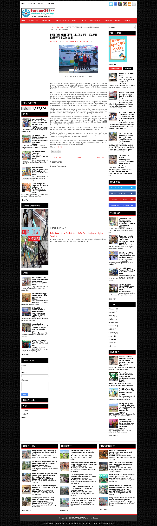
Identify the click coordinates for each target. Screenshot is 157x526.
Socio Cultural (96, 20)
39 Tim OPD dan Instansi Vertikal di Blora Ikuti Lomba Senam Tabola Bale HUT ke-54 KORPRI (38, 311)
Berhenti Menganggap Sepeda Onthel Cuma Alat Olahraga (39, 295)
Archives (128, 68)
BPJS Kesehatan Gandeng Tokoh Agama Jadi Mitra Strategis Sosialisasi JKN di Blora (40, 170)
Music (74, 20)
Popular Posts (115, 68)
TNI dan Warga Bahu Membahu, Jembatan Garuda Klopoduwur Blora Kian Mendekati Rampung (83, 476)
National (111, 322)
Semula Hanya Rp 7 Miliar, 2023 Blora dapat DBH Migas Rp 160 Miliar (127, 287)
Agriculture (47, 20)
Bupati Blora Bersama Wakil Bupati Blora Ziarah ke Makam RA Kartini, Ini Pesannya (45, 487)
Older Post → (101, 157)
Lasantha (75, 523)
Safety (111, 336)
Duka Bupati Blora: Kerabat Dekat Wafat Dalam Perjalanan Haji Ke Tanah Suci (76, 235)
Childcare (112, 309)
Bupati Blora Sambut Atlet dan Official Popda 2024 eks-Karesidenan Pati (40, 342)
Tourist (111, 343)
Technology (34, 20)
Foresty (111, 312)
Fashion (117, 20)
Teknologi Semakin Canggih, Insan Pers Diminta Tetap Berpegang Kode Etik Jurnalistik (126, 239)
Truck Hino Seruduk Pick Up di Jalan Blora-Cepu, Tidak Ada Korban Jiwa (83, 499)
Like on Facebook (122, 193)
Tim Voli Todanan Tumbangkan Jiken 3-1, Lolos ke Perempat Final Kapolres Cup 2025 (40, 327)
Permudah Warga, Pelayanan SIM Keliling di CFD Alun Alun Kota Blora (127, 270)
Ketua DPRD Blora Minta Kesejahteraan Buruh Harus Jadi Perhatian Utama (120, 452)
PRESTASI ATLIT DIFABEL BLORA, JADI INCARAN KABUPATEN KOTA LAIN (73, 36)
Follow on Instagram (122, 205)
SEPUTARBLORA (77, 518)
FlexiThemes (54, 523)
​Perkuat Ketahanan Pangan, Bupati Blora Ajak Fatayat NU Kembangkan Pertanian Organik (127, 376)
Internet (111, 316)
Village (111, 346)
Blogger (95, 518)
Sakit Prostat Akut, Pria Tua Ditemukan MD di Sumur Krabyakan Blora (83, 452)
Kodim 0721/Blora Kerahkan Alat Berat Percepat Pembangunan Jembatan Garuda (82, 488)
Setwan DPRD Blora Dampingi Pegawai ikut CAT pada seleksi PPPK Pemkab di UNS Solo (127, 254)
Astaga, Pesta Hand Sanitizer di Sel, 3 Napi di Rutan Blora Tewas (126, 95)
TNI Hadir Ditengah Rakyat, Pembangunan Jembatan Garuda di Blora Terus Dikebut (127, 159)
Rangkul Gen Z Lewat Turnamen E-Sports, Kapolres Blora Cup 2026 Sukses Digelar (127, 115)
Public (111, 329)
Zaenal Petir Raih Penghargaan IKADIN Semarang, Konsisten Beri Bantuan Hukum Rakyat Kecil (126, 423)
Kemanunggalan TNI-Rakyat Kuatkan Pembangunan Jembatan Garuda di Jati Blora (44, 452)
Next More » (26, 200)
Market (111, 319)
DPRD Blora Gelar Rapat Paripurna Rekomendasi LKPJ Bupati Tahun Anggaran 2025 (120, 464)
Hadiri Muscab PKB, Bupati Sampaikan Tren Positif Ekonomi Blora (122, 475)
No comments (85, 41)
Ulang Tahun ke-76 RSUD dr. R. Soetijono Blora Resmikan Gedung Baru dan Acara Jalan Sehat (40, 138)
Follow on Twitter (122, 188)
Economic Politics (63, 20)
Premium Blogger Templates (88, 523)
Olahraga (60, 27)
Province (112, 326)
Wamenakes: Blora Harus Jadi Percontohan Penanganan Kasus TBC (40, 154)
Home (23, 3)
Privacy (40, 3)
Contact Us (51, 3)
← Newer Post (56, 157)
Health (84, 20)
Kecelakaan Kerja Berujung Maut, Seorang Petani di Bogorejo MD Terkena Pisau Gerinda (127, 221)
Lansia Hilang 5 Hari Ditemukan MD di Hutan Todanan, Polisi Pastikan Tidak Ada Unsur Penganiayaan (40, 187)
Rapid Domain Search (106, 523)
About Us (31, 3)
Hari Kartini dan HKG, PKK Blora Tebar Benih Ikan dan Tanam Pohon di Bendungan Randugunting (127, 407)
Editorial (127, 20)
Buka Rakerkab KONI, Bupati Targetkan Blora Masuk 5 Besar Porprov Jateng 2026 (40, 280)
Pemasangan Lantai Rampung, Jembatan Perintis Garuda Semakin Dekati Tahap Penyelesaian (126, 360)
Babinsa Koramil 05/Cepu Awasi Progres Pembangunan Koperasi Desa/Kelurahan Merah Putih (120, 487)
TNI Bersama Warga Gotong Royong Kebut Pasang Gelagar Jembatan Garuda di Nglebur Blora (44, 463)
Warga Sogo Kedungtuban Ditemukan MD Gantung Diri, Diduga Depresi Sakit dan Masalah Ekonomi (84, 464)
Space (111, 339)
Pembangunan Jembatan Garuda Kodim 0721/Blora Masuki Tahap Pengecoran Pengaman (43, 499)
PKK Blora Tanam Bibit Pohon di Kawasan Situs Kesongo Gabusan (127, 391)
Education (108, 20)
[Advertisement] (34, 62)
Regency (112, 333)
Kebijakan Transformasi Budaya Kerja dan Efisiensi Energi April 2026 (122, 498)
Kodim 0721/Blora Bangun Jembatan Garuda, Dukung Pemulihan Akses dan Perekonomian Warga (127, 138)
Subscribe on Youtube (122, 199)
